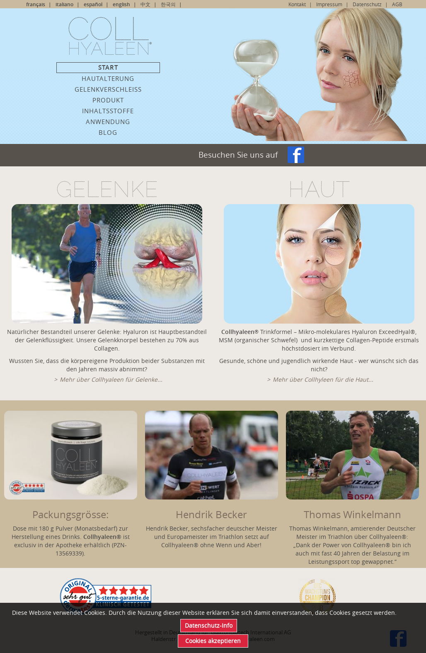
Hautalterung (108, 78)
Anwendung (108, 121)
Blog (108, 132)
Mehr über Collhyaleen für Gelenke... (111, 379)
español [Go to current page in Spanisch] (93, 4)
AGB (397, 4)
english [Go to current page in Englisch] (121, 4)
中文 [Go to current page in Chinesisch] (145, 4)
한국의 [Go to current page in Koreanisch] (168, 4)
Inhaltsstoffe (108, 111)
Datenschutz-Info (208, 625)
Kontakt (297, 4)
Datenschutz (367, 4)
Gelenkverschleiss (108, 89)
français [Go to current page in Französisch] (35, 4)
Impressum (329, 4)
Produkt (108, 100)
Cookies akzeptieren (213, 641)
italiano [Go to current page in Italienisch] (64, 4)
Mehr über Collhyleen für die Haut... (323, 379)
